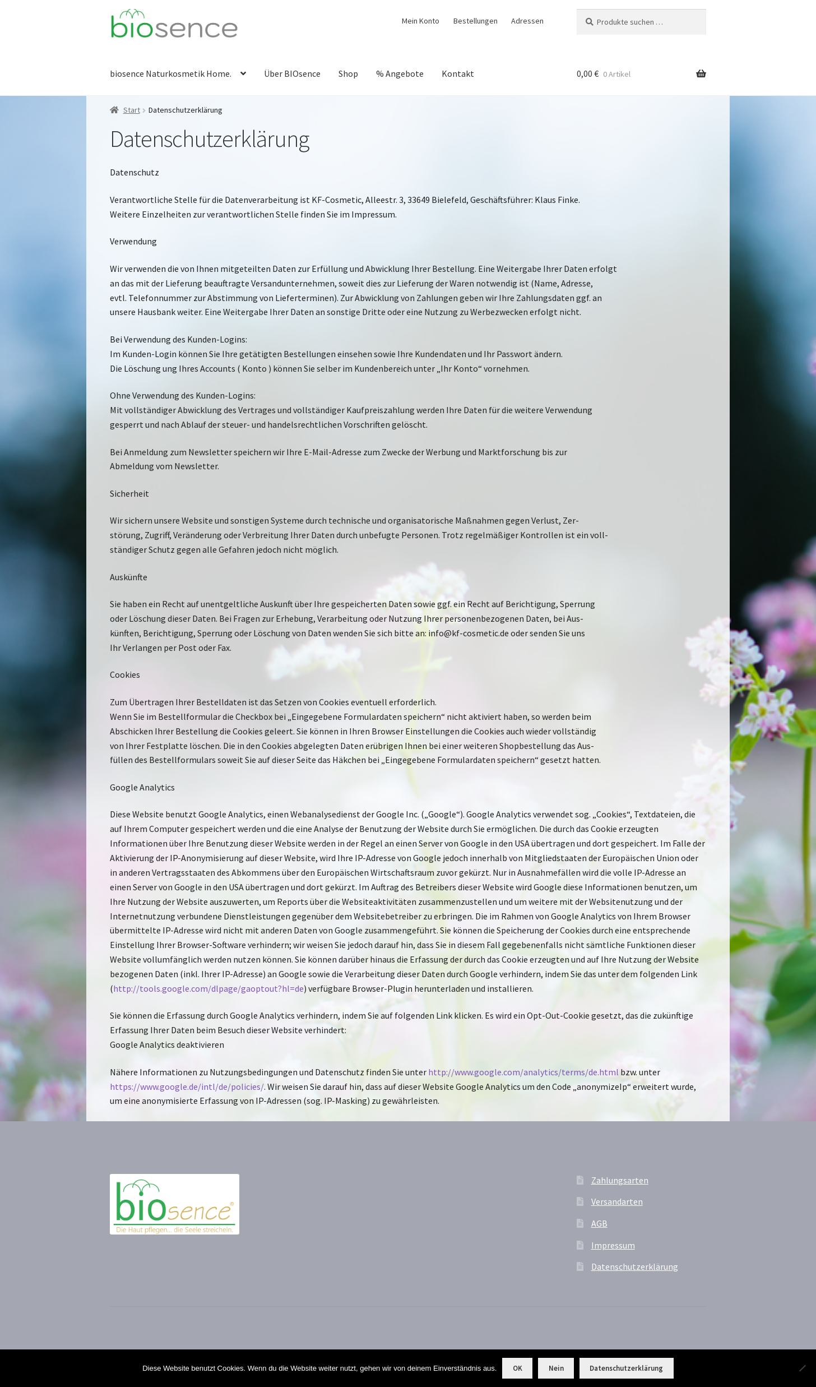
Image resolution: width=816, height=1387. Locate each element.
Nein (556, 1368)
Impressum (613, 1245)
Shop (348, 73)
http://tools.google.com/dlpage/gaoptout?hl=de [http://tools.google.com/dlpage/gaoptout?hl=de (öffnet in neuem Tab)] (208, 988)
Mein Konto (420, 21)
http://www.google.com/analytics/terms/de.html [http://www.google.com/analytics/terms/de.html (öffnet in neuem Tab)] (523, 1072)
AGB (599, 1223)
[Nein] (802, 1368)
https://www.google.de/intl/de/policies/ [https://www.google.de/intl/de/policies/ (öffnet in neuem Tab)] (187, 1086)
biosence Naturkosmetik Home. (170, 73)
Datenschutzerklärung (634, 1266)
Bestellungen (475, 21)
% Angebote (400, 73)
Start (131, 110)
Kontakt (458, 73)
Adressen (527, 21)
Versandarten (617, 1201)
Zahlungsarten (619, 1180)
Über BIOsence (292, 73)
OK (517, 1368)
